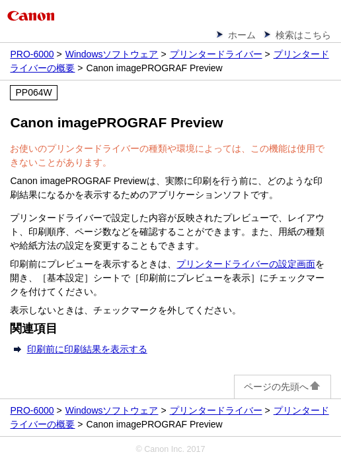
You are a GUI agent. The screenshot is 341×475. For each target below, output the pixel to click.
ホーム (242, 35)
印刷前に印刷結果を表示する (87, 349)
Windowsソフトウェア (112, 54)
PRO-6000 (32, 54)
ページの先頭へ (282, 386)
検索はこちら (303, 35)
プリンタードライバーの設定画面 (245, 264)
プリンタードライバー (216, 54)
